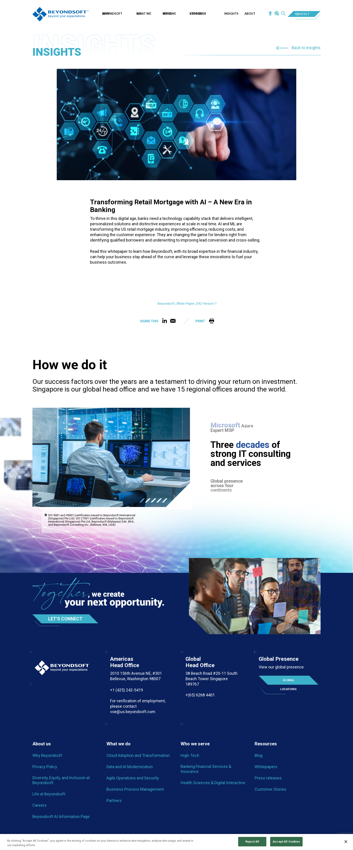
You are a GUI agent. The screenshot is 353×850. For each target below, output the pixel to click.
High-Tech (190, 755)
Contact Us (302, 14)
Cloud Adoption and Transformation (138, 755)
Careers (39, 805)
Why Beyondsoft (113, 13)
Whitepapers (266, 766)
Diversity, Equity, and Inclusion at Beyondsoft (61, 780)
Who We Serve (169, 13)
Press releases (268, 778)
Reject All (252, 841)
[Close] (346, 842)
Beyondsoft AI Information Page (61, 816)
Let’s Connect (65, 619)
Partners (114, 800)
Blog (258, 755)
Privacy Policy (44, 766)
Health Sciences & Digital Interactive (213, 782)
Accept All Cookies (286, 841)
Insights (231, 13)
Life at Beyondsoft (48, 794)
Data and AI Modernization (129, 766)
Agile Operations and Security (132, 778)
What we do (143, 13)
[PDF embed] (124, 288)
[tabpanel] (111, 457)
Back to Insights (306, 48)
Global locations (288, 681)
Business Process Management (135, 789)
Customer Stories (198, 13)
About (249, 13)
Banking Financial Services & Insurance (206, 769)
